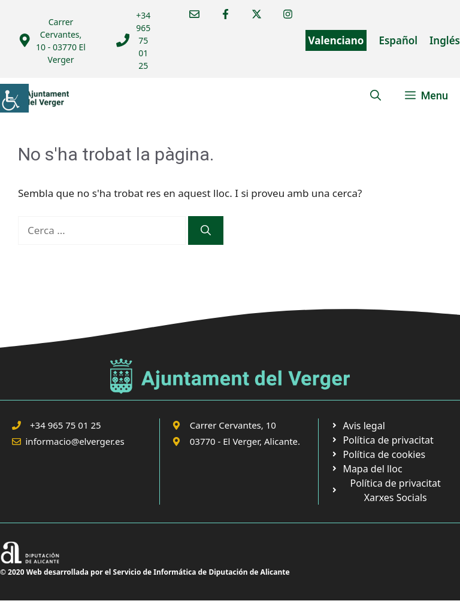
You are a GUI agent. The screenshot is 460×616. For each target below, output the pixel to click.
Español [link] (398, 40)
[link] (14, 98)
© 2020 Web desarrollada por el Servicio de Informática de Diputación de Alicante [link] (145, 572)
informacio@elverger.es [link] (75, 441)
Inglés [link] (444, 40)
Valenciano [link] (336, 40)
